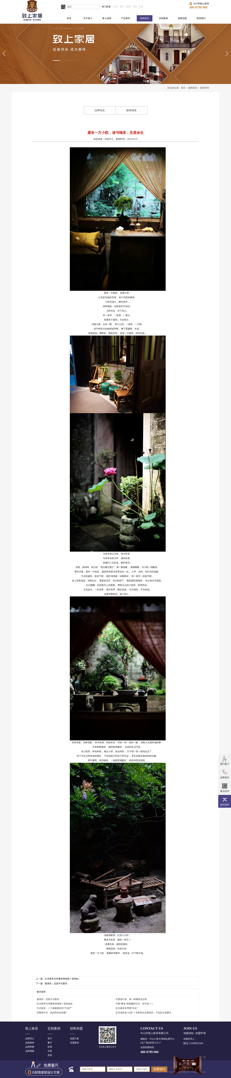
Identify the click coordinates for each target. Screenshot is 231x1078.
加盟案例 (74, 1043)
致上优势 (106, 18)
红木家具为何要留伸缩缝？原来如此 (55, 1004)
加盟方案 (74, 1038)
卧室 (128, 6)
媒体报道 (131, 110)
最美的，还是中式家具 (48, 999)
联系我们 (201, 18)
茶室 (141, 6)
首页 (69, 18)
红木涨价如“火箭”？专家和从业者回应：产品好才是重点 (143, 1012)
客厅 (116, 6)
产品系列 (125, 18)
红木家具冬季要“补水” (127, 1008)
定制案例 (163, 18)
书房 (135, 6)
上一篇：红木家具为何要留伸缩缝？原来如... (58, 979)
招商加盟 (182, 18)
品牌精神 (29, 1043)
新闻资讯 (144, 18)
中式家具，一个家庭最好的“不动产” (54, 1008)
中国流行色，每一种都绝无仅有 (131, 999)
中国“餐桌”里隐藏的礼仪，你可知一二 (134, 1004)
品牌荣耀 (29, 1047)
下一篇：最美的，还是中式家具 (51, 983)
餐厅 (122, 6)
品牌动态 (100, 110)
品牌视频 (29, 1051)
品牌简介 (29, 1038)
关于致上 (87, 18)
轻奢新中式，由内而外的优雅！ (52, 1012)
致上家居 (31, 1028)
